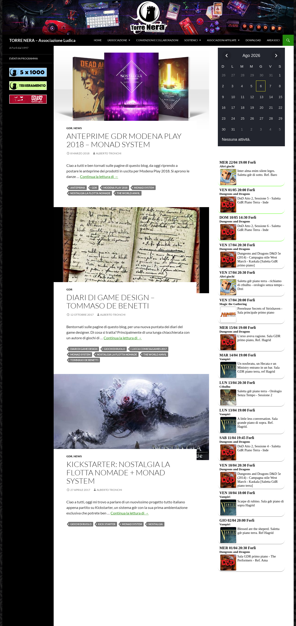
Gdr (69, 128)
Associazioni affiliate (221, 40)
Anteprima (77, 187)
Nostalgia (155, 524)
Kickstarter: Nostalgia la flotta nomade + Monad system (118, 472)
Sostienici (191, 40)
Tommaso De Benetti (84, 359)
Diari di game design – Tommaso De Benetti (110, 301)
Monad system (144, 187)
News (78, 128)
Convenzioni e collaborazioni (157, 40)
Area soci (273, 40)
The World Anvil (128, 193)
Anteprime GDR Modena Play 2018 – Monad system (124, 140)
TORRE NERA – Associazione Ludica (42, 40)
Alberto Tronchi (108, 153)
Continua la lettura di (99, 176)
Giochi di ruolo (114, 348)
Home (98, 40)
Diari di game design (83, 348)
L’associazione (117, 40)
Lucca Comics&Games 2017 (149, 348)
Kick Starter (106, 524)
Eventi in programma (23, 58)
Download (253, 40)
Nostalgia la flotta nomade (90, 193)
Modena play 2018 (115, 187)
